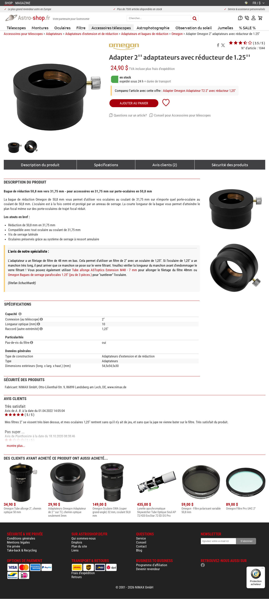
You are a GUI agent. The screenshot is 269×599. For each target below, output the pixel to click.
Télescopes (16, 27)
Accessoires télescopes (111, 27)
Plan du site (79, 546)
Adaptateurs (54, 34)
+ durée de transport (157, 81)
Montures (40, 27)
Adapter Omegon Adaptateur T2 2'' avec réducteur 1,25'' (199, 91)
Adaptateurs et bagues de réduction (144, 34)
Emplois (76, 542)
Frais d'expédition (83, 573)
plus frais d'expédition (160, 69)
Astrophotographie (153, 27)
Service (141, 538)
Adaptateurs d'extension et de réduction (91, 34)
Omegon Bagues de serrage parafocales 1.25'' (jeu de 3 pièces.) (50, 275)
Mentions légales (18, 542)
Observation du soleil (193, 27)
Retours (76, 577)
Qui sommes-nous (83, 538)
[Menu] (262, 569)
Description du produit (40, 164)
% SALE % (247, 27)
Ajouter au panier (134, 103)
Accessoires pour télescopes (23, 34)
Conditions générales (21, 538)
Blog (139, 550)
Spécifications (106, 164)
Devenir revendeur (148, 569)
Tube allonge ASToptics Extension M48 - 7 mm (104, 270)
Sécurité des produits (230, 164)
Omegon (177, 34)
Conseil (141, 542)
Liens (75, 550)
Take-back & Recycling (22, 550)
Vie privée (13, 546)
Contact (141, 546)
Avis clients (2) (164, 164)
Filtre (81, 27)
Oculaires (62, 27)
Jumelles (225, 27)
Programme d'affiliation (151, 565)
